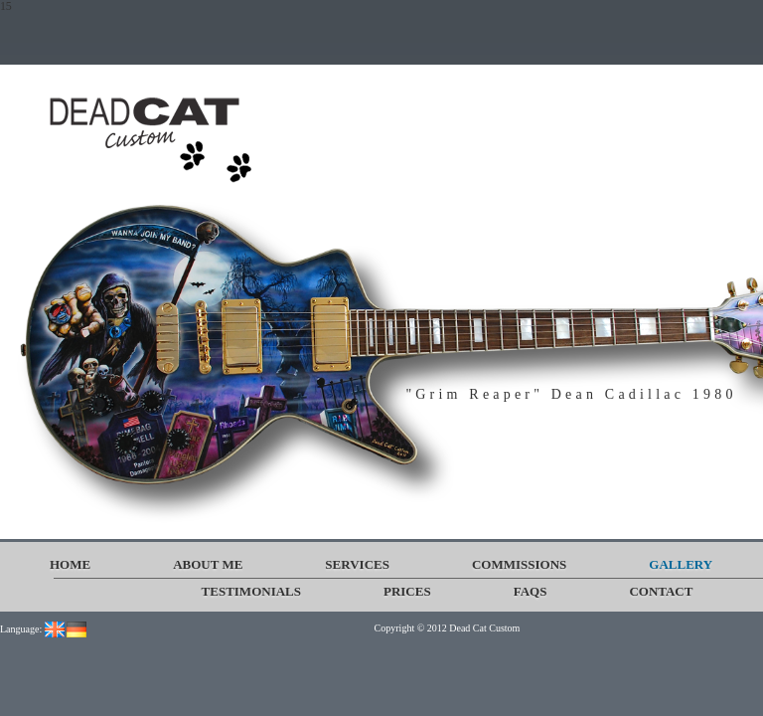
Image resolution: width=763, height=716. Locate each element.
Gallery (680, 564)
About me (207, 564)
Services (357, 564)
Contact (660, 591)
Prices (407, 591)
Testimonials (251, 591)
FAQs (530, 591)
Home (70, 564)
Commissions (519, 564)
